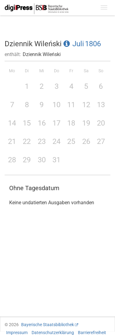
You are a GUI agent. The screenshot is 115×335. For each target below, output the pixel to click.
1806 (93, 44)
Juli (78, 44)
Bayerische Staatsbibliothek (47, 324)
